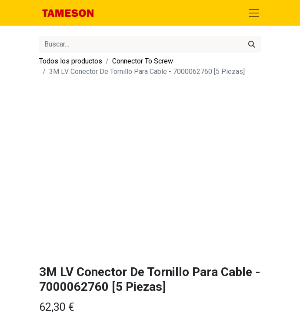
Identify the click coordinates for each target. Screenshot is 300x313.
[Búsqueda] (252, 44)
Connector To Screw (142, 61)
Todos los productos (70, 61)
